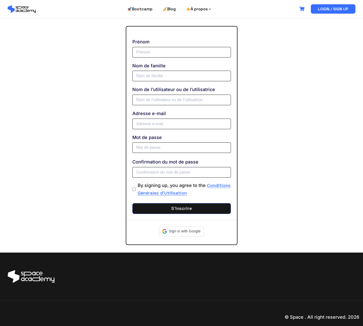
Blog (169, 9)
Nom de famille (149, 65)
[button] (181, 231)
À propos (197, 9)
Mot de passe (147, 137)
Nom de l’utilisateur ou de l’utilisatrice (173, 89)
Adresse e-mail (149, 113)
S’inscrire (181, 208)
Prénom (140, 41)
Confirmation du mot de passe (165, 162)
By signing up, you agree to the (184, 189)
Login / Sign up (333, 9)
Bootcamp (140, 9)
